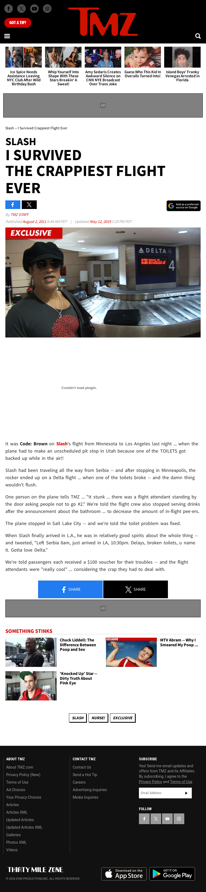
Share (70, 589)
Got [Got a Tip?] (17, 22)
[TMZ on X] (21, 8)
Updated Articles (20, 820)
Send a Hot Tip (85, 775)
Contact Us (82, 767)
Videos (12, 850)
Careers (79, 782)
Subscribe (186, 793)
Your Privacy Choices (23, 797)
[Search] (198, 35)
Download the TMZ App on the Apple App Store (124, 874)
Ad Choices (15, 790)
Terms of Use (17, 782)
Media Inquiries (85, 797)
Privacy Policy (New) (23, 775)
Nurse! (98, 717)
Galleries (13, 835)
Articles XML (17, 812)
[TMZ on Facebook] (8, 8)
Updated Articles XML (24, 827)
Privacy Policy (150, 782)
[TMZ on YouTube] (167, 818)
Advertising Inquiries (90, 790)
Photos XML (16, 842)
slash (77, 717)
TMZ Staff (19, 214)
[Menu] (7, 35)
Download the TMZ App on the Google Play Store (172, 874)
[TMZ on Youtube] (34, 8)
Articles (12, 805)
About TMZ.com (19, 767)
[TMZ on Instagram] (47, 8)
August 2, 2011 (35, 221)
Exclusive (122, 717)
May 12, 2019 (101, 221)
